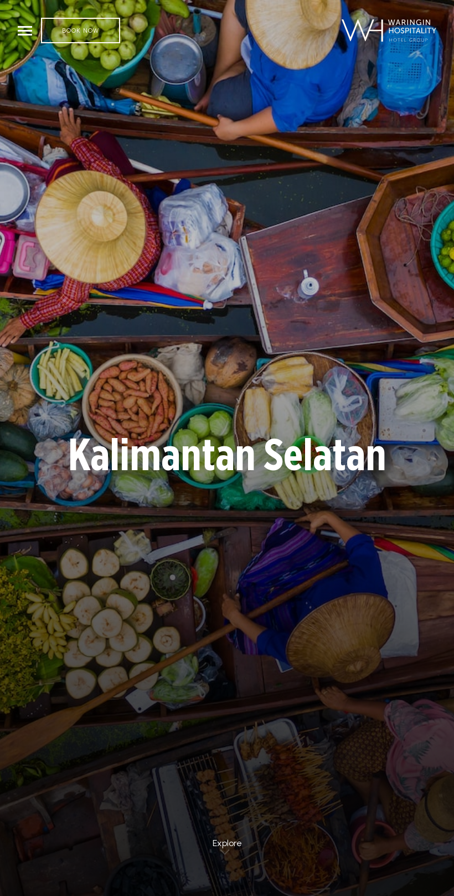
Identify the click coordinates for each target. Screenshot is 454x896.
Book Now (80, 30)
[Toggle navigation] (25, 30)
